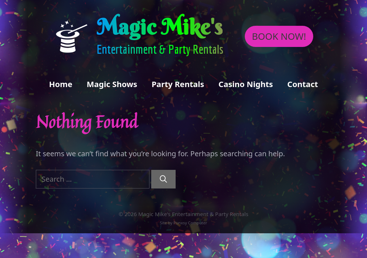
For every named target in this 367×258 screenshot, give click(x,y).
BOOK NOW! (279, 36)
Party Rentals (178, 83)
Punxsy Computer (190, 222)
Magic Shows (112, 83)
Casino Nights (246, 83)
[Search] (163, 179)
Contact (302, 83)
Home (60, 83)
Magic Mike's (160, 27)
